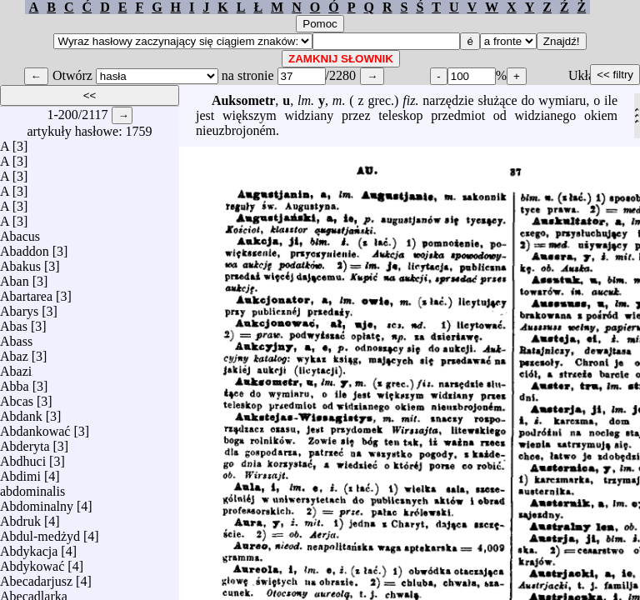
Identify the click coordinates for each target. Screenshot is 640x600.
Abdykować (32, 562)
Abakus (20, 262)
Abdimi (20, 472)
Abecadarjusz (36, 577)
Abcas (16, 397)
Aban (14, 277)
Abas (14, 322)
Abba (14, 382)
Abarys (19, 307)
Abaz (14, 352)
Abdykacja (29, 547)
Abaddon (24, 247)
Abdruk (20, 517)
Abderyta (25, 442)
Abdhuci (23, 457)
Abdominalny (36, 502)
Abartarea (26, 292)
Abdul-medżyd (40, 532)
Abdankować (35, 427)
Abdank (21, 412)
